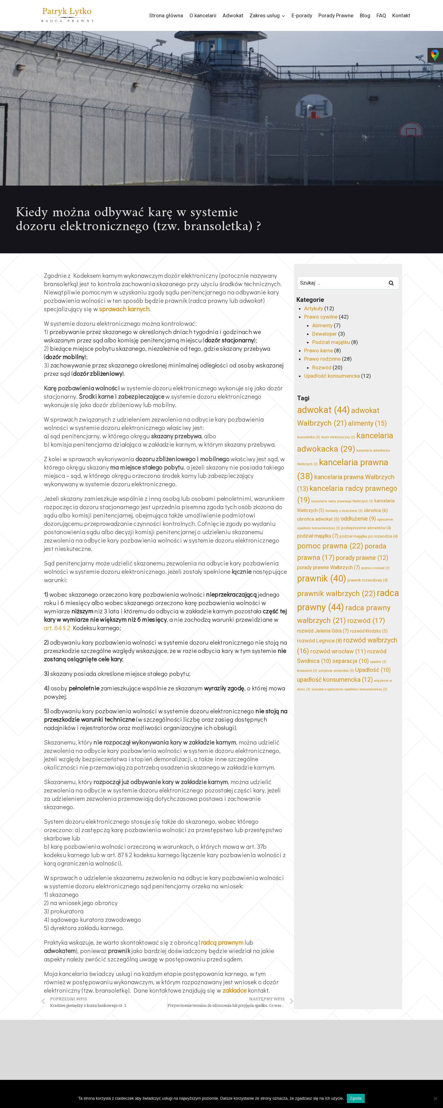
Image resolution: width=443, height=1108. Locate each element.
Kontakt (401, 15)
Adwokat (233, 15)
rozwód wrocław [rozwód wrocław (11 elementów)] (338, 651)
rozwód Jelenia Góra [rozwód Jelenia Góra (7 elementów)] (323, 631)
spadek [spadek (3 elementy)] (378, 662)
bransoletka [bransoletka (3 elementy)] (308, 437)
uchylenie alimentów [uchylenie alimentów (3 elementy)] (336, 671)
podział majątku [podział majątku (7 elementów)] (317, 536)
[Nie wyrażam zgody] (435, 1098)
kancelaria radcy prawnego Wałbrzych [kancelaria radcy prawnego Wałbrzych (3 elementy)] (342, 501)
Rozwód (321, 367)
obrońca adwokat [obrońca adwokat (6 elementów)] (318, 519)
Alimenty (322, 325)
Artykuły (313, 308)
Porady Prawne (335, 15)
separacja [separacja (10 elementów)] (350, 661)
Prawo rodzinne (322, 359)
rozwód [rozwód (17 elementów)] (366, 620)
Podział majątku (331, 342)
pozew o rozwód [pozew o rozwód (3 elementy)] (375, 568)
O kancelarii (203, 15)
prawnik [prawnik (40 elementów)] (321, 578)
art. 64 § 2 (57, 628)
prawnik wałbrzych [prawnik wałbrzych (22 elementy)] (336, 593)
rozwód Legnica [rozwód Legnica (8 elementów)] (319, 641)
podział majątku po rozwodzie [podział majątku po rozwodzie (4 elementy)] (368, 536)
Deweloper (324, 334)
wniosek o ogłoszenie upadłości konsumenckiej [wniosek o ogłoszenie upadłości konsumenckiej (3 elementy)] (349, 689)
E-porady (302, 15)
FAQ (381, 15)
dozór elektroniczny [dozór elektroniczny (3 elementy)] (338, 437)
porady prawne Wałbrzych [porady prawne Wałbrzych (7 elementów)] (328, 567)
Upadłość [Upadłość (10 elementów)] (373, 670)
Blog (365, 15)
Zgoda (356, 1098)
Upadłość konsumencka (332, 376)
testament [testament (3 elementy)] (307, 671)
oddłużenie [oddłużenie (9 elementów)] (358, 519)
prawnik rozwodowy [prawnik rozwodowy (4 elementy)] (367, 580)
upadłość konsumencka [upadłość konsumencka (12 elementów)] (335, 679)
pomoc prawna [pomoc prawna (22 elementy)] (330, 546)
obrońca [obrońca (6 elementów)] (376, 510)
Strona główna (166, 15)
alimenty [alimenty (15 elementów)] (367, 423)
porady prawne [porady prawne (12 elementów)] (362, 557)
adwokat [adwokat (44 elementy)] (323, 410)
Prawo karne (318, 350)
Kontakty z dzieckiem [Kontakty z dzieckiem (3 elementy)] (344, 511)
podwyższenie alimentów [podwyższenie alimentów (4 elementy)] (366, 528)
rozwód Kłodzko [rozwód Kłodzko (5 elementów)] (369, 631)
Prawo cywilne (321, 317)
